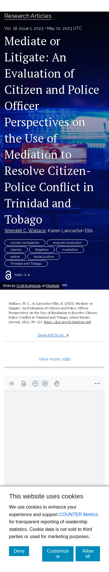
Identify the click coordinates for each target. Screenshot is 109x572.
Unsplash (52, 286)
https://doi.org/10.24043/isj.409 (67, 321)
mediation (70, 250)
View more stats (55, 359)
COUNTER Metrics (78, 514)
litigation (42, 250)
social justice (43, 257)
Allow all (91, 554)
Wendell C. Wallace (25, 230)
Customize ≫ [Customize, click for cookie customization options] (60, 554)
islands (16, 250)
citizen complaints (24, 243)
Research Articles (27, 15)
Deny (21, 550)
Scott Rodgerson (29, 286)
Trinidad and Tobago (26, 264)
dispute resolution (67, 243)
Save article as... (53, 335)
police (15, 257)
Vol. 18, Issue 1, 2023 (23, 28)
